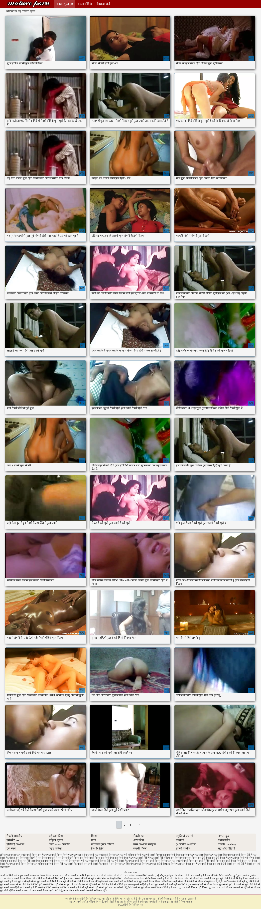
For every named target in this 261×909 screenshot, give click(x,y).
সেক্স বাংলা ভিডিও (104, 875)
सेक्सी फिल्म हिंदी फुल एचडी (80, 863)
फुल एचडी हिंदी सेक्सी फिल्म (107, 854)
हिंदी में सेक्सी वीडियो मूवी (100, 884)
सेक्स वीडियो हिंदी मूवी (93, 881)
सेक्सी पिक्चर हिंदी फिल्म (197, 887)
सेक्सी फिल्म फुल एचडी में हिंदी (196, 860)
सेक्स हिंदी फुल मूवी (39, 860)
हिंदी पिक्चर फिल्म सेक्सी (233, 887)
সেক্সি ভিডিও (129, 878)
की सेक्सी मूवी (41, 887)
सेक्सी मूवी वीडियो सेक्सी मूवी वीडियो (239, 884)
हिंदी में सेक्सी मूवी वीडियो (66, 884)
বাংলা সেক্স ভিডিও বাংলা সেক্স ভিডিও (53, 875)
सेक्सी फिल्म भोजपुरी (201, 881)
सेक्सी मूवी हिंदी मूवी (12, 881)
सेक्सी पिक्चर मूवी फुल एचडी (81, 860)
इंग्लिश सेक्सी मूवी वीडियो (111, 878)
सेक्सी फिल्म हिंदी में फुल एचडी (128, 863)
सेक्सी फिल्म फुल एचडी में (172, 860)
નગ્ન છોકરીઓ (116, 887)
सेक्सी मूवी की (175, 884)
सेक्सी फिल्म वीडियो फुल (37, 863)
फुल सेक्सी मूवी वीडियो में (26, 857)
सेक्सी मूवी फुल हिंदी (246, 881)
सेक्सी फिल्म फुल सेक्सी (247, 860)
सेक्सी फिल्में (85, 890)
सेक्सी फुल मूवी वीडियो (216, 863)
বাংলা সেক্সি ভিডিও (176, 878)
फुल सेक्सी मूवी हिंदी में (47, 857)
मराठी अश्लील (230, 881)
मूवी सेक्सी (42, 881)
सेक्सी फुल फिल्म (178, 863)
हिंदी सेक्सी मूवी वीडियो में (58, 887)
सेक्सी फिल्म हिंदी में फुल (103, 863)
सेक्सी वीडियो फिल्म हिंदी (25, 878)
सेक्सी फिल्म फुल (126, 860)
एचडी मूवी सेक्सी (29, 881)
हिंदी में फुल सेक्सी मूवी (191, 884)
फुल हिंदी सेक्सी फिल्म (221, 857)
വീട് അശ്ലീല (225, 875)
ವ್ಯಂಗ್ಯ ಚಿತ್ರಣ (159, 875)
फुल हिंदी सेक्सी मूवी (240, 857)
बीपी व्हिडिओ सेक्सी (13, 890)
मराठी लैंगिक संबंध (71, 890)
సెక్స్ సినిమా (129, 887)
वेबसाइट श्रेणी (104, 3)
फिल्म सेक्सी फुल (64, 854)
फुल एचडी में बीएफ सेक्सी (83, 854)
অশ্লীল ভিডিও (167, 881)
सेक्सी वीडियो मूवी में (25, 884)
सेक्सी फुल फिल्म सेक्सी (196, 863)
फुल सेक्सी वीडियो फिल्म (68, 857)
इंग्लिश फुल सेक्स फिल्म (10, 854)
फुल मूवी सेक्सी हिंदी (171, 854)
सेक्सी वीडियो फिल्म (152, 881)
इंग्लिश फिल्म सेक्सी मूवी (156, 878)
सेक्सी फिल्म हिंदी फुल (57, 863)
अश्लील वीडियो (6, 875)
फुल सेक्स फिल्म (187, 854)
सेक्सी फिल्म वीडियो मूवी (162, 887)
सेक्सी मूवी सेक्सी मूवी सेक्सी (82, 887)
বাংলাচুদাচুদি (217, 881)
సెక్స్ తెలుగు (82, 884)
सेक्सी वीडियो (43, 890)
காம (175, 887)
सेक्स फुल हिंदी (24, 860)
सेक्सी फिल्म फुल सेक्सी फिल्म (13, 863)
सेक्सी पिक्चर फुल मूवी (58, 860)
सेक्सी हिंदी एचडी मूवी (133, 881)
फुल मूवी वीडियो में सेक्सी (130, 854)
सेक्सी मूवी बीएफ (142, 887)
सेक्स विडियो (53, 878)
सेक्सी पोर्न (118, 881)
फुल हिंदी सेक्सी (204, 857)
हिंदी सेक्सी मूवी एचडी (90, 878)
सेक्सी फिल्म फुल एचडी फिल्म (147, 860)
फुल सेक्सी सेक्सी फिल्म (90, 857)
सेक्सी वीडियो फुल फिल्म (122, 884)
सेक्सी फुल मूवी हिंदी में (236, 863)
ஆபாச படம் (214, 887)
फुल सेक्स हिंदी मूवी (222, 854)
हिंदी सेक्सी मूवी (102, 887)
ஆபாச (181, 887)
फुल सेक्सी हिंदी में (141, 857)
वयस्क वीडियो (85, 3)
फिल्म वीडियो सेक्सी (144, 875)
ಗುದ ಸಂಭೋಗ (192, 878)
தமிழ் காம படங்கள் (70, 878)
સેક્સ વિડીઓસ (29, 890)
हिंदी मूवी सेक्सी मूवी (160, 884)
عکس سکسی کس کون (244, 875)
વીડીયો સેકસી (6, 878)
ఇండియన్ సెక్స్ (56, 890)
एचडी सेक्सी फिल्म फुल (31, 854)
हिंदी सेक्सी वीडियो (75, 881)
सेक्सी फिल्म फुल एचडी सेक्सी (223, 860)
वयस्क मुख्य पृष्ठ (65, 3)
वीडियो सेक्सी (42, 878)
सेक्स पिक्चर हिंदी (99, 890)
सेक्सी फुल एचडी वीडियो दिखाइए (156, 863)
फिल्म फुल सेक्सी (49, 854)
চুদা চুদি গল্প (172, 875)
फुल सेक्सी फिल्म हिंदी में (241, 854)
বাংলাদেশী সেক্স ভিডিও (124, 875)
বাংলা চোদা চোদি (186, 875)
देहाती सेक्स (108, 881)
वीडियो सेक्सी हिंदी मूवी (234, 878)
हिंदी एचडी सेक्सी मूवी (24, 887)
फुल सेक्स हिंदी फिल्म (204, 854)
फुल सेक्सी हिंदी (107, 857)
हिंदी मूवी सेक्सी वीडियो (44, 884)
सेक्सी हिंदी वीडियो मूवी (56, 881)
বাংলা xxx (139, 878)
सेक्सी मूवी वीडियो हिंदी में (206, 875)
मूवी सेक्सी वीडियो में (183, 881)
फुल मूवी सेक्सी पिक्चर (152, 854)
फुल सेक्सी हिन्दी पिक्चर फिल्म (184, 857)
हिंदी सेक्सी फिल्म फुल (28, 4)
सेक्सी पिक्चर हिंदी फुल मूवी (106, 860)
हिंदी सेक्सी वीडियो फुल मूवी (212, 878)
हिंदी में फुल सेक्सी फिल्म (24, 875)
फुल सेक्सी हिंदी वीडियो (160, 857)
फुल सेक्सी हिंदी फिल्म (124, 857)
